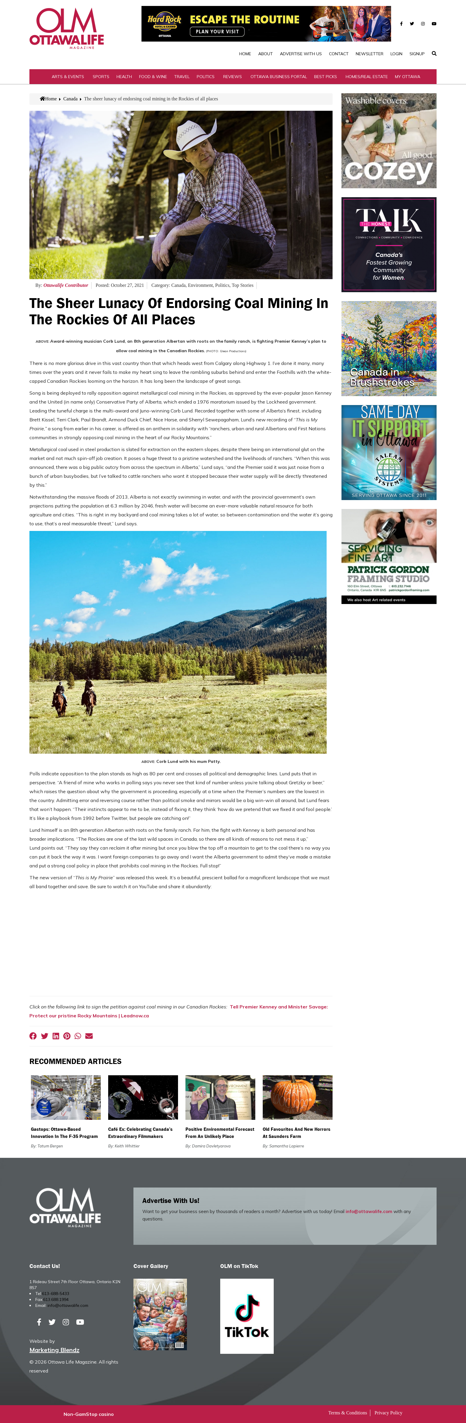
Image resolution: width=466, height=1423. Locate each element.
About (265, 53)
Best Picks (325, 76)
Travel (182, 76)
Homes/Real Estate (367, 76)
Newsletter (369, 53)
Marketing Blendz (54, 1350)
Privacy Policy (388, 1412)
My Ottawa (407, 76)
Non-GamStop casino (89, 1414)
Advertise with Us (301, 53)
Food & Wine (153, 76)
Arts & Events (68, 76)
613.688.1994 (56, 1299)
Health (124, 76)
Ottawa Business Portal (279, 76)
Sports (101, 76)
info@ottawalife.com (369, 1211)
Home (245, 53)
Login (396, 53)
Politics (206, 76)
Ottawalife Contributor (65, 285)
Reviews (232, 76)
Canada (70, 98)
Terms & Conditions (347, 1412)
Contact (339, 53)
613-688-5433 (55, 1293)
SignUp (417, 53)
